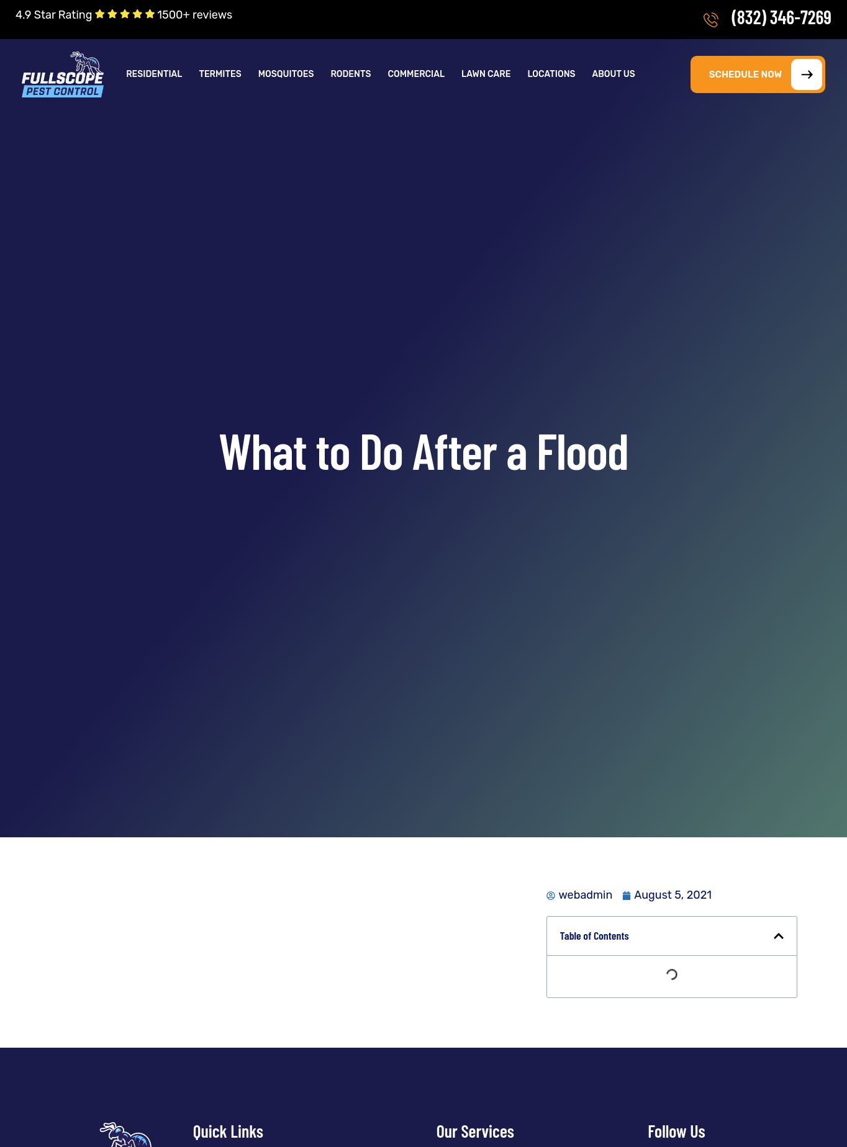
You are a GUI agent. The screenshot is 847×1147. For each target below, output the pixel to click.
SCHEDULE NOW (765, 74)
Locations (551, 74)
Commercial (416, 74)
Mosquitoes (286, 74)
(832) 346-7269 (781, 17)
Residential (154, 74)
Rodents (350, 74)
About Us (613, 74)
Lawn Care (485, 74)
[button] (155, 74)
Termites (220, 74)
